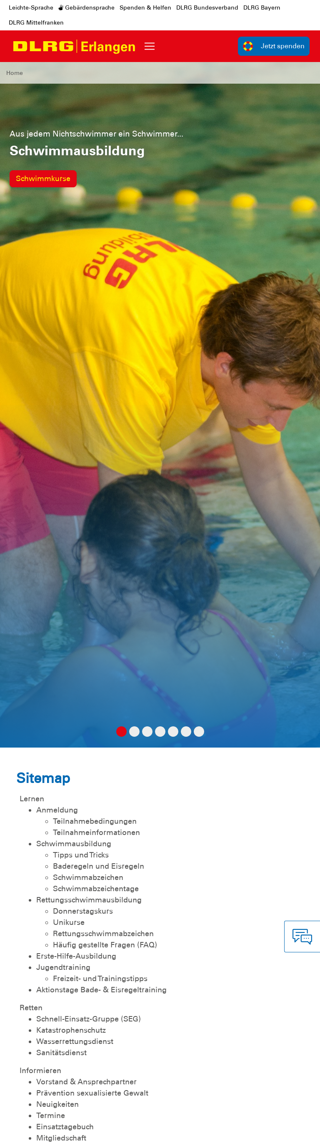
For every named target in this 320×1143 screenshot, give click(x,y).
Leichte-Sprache (31, 7)
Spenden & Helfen (145, 7)
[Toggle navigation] (149, 46)
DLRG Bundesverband (207, 7)
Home (14, 73)
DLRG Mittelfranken (36, 22)
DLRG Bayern (261, 7)
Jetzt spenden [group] (274, 46)
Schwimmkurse (43, 178)
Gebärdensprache (86, 7)
